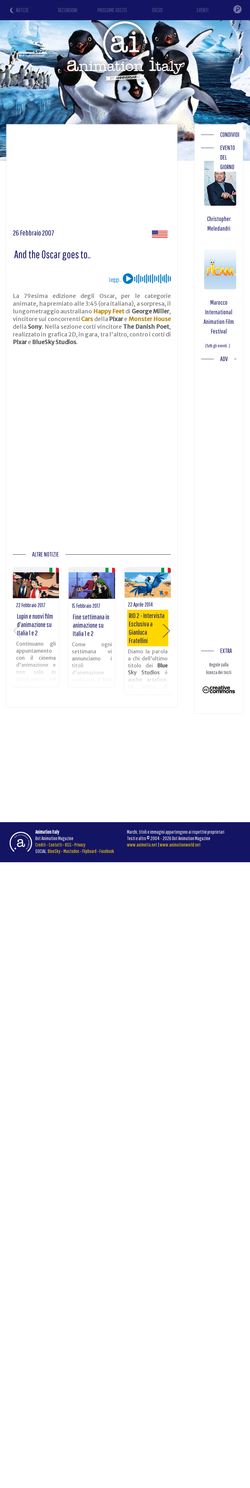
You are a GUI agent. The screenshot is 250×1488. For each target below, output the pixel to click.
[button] (166, 631)
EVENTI (202, 10)
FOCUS (157, 10)
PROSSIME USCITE (112, 10)
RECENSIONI (67, 10)
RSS (68, 844)
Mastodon (71, 851)
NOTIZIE (22, 10)
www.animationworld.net (180, 844)
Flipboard (89, 851)
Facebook (106, 851)
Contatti (55, 844)
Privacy (80, 844)
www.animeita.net (142, 844)
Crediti (40, 844)
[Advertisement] (123, 179)
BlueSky (54, 851)
